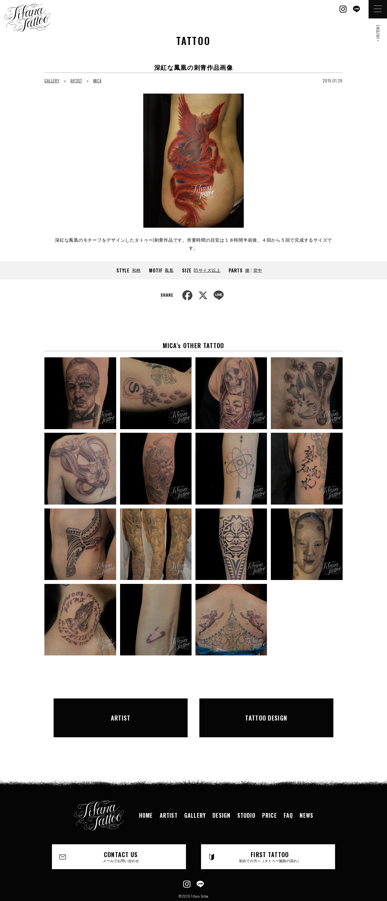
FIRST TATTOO (270, 840)
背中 (257, 270)
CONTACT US (121, 840)
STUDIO (246, 799)
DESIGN (221, 799)
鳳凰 (169, 270)
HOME (146, 799)
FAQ (288, 799)
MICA (97, 80)
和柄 (136, 270)
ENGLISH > (378, 33)
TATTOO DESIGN (266, 710)
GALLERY (51, 80)
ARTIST (76, 80)
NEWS (306, 799)
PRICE (269, 799)
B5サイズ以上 (207, 270)
